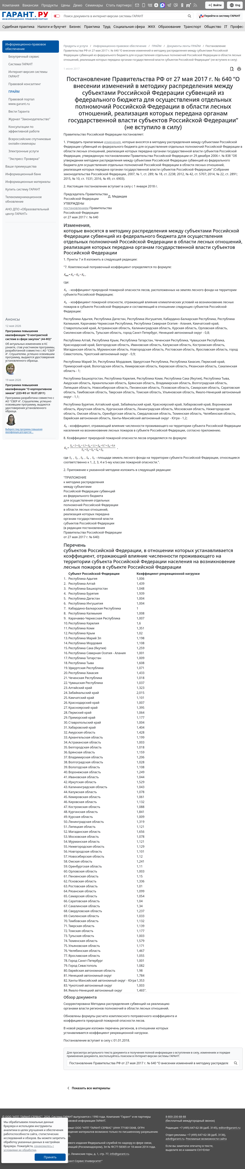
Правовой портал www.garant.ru (21, 101)
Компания (10, 5)
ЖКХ (151, 26)
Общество (212, 26)
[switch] (57, 16)
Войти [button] (215, 5)
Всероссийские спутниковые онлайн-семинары (29, 141)
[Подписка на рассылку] (137, 5)
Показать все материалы (88, 1088)
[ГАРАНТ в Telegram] (169, 5)
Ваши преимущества (21, 166)
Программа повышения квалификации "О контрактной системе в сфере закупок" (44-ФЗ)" (28, 335)
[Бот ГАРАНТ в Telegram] (175, 5)
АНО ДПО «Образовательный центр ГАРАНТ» (27, 211)
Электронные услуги (23, 151)
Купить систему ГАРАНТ (22, 189)
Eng (234, 5)
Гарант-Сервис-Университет (83, 1161)
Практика (92, 26)
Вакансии (30, 5)
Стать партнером (120, 5)
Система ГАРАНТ (20, 64)
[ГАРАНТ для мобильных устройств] (143, 5)
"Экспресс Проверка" (24, 159)
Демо (77, 5)
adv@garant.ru (175, 1139)
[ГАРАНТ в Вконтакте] (150, 5)
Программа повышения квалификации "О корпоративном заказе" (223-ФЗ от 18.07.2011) (28, 389)
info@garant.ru (119, 1154)
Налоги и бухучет (52, 26)
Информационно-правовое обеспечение (25, 46)
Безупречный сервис (23, 56)
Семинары (94, 5)
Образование (169, 26)
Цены (65, 5)
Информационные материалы (27, 182)
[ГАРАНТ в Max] (162, 5)
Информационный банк (23, 174)
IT (225, 26)
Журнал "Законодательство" (29, 119)
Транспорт (192, 26)
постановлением (76, 208)
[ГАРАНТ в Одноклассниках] (182, 5)
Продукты (49, 5)
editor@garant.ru (230, 1127)
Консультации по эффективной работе (23, 129)
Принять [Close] (50, 1157)
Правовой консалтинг (24, 84)
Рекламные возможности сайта (206, 1139)
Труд (106, 26)
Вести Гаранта (18, 111)
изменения (112, 142)
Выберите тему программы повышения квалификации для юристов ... (23, 430)
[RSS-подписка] (195, 5)
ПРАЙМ (14, 91)
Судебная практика (18, 26)
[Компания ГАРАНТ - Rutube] (188, 5)
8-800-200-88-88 (176, 1116)
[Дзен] (156, 5)
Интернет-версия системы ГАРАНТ (27, 74)
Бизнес (75, 26)
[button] (219, 16)
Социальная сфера (129, 26)
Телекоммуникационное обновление (23, 199)
